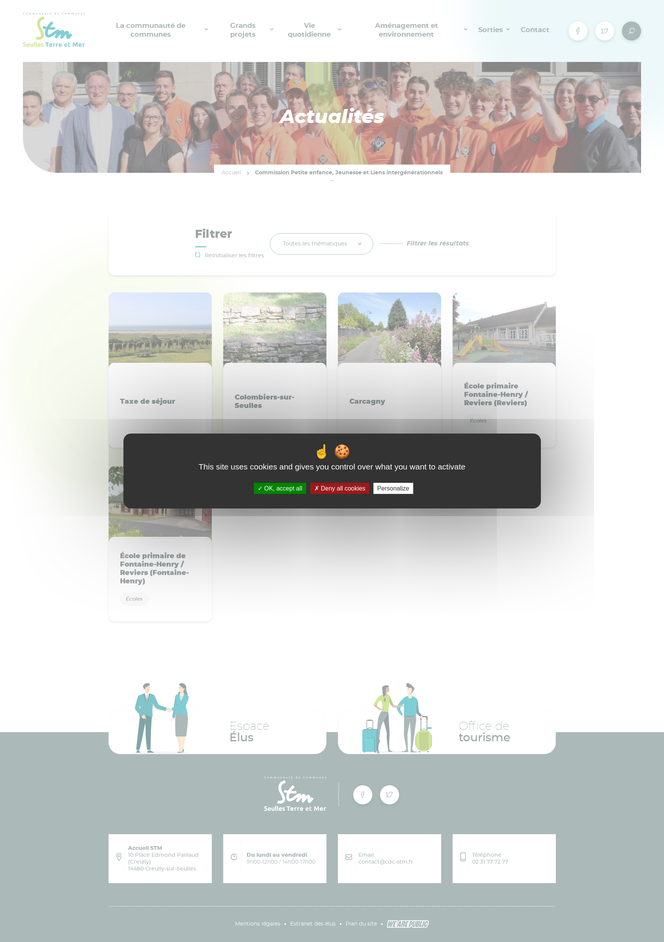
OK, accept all (280, 488)
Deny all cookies (339, 488)
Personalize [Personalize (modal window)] (393, 488)
